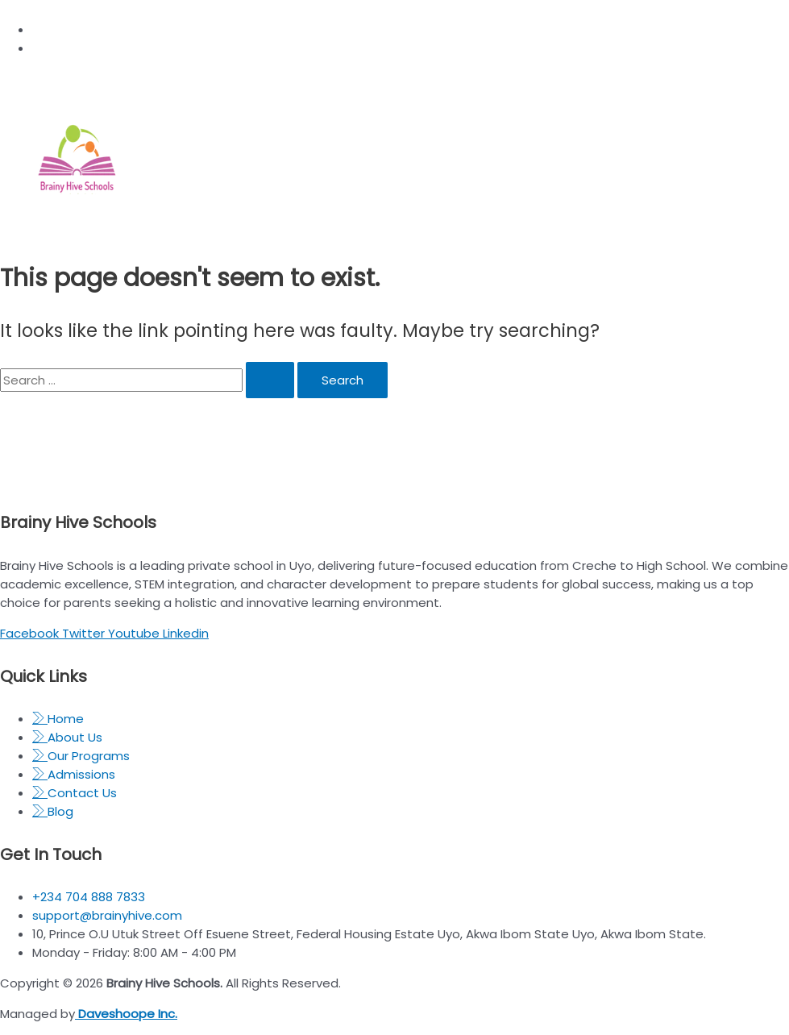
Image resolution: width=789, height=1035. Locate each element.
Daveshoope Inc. (126, 1013)
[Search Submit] (270, 380)
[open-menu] (477, 221)
